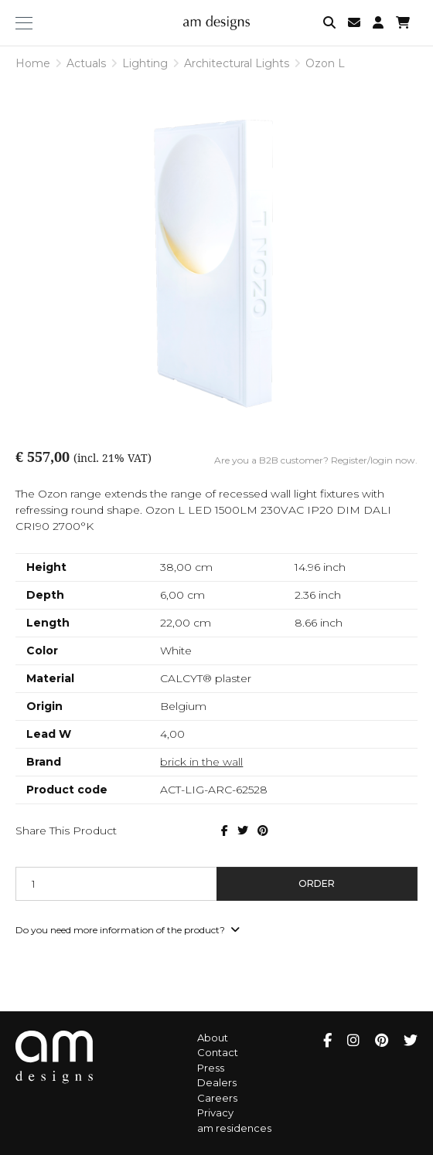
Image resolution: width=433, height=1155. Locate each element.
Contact (217, 1052)
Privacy (215, 1112)
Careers (217, 1098)
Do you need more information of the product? (127, 930)
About (212, 1037)
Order (316, 883)
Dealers (217, 1082)
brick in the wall (201, 762)
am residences (234, 1128)
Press (210, 1068)
